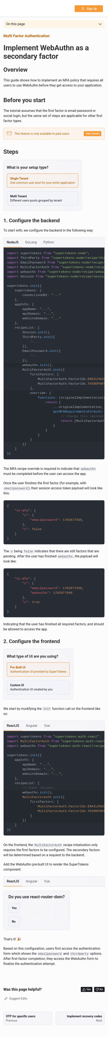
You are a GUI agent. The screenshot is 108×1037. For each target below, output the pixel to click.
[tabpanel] (54, 353)
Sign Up (89, 8)
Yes (86, 989)
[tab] (12, 242)
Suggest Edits (15, 998)
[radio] (42, 180)
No (99, 989)
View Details (92, 133)
